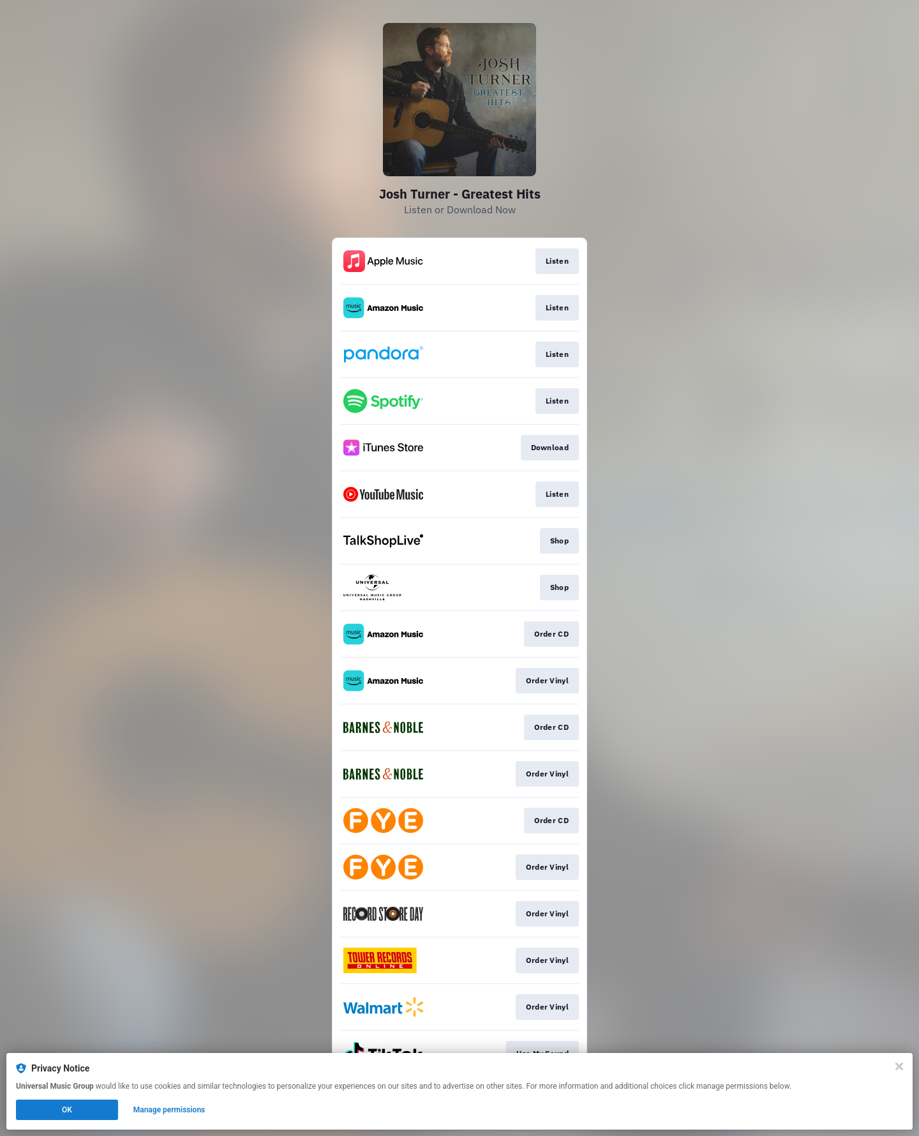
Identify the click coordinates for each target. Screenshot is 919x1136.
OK (67, 1109)
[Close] (899, 1066)
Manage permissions (169, 1109)
